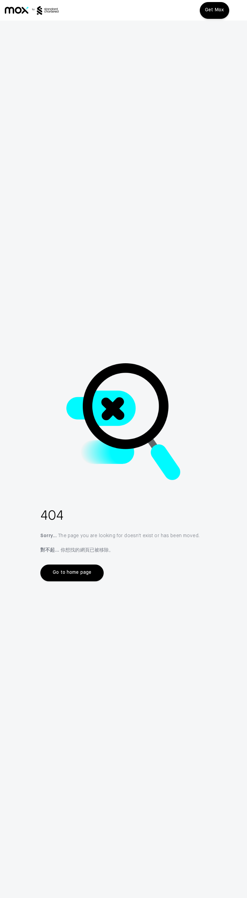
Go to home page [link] (72, 572)
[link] (16, 10)
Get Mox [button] (214, 10)
